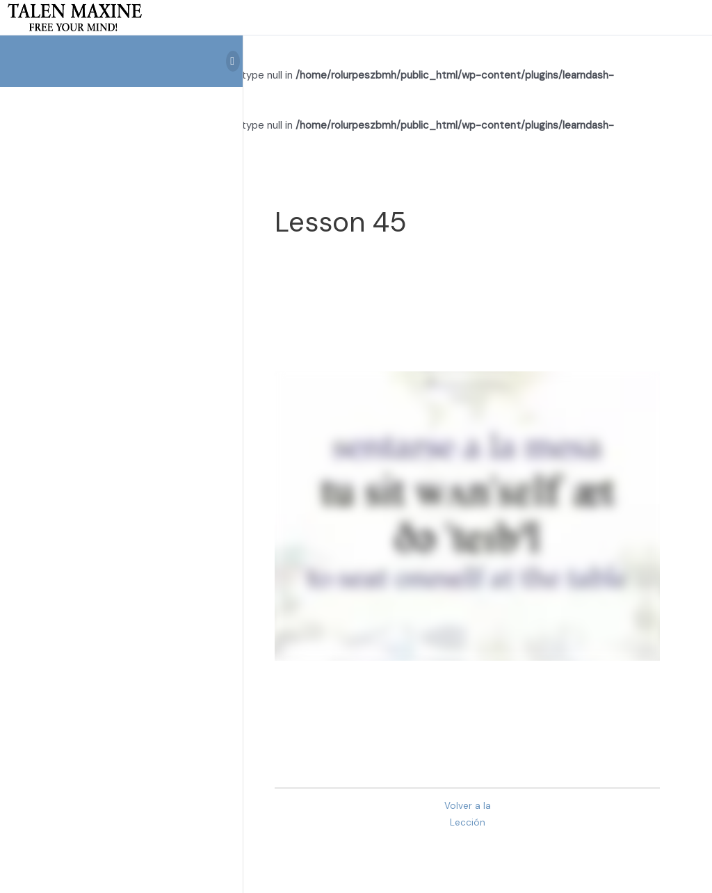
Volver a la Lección (467, 814)
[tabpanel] (467, 516)
